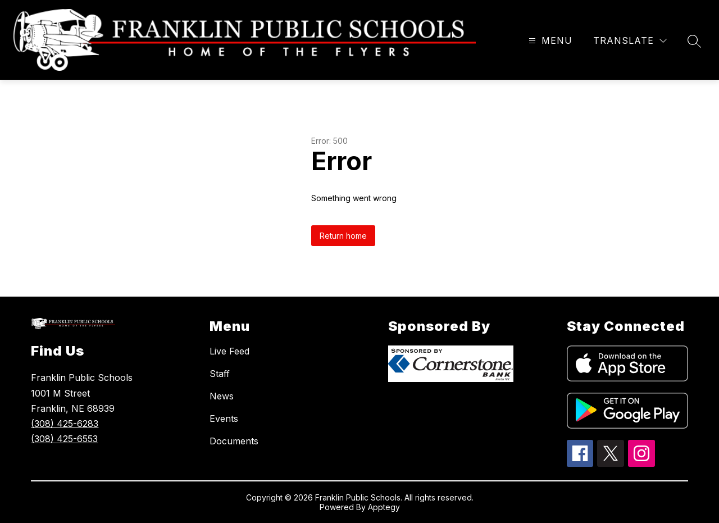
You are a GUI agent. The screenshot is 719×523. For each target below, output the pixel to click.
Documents (234, 441)
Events (224, 418)
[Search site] (694, 41)
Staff (220, 373)
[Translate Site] (630, 41)
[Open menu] (549, 41)
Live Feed (229, 351)
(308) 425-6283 (64, 423)
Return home (343, 235)
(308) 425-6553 (64, 438)
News (222, 396)
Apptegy (384, 507)
